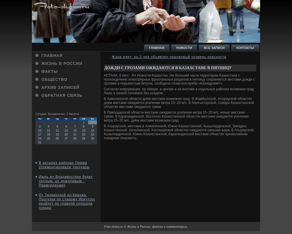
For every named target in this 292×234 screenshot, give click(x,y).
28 (74, 138)
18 (48, 134)
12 (57, 130)
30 (92, 138)
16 (92, 130)
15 (83, 130)
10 (39, 130)
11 (48, 130)
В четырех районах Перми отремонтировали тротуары (64, 165)
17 (39, 134)
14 (74, 130)
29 (83, 138)
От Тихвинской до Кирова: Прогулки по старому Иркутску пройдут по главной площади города (67, 201)
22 (83, 134)
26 (57, 138)
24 (39, 138)
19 (57, 134)
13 (66, 130)
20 (66, 134)
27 (66, 138)
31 (39, 142)
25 (48, 138)
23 (92, 134)
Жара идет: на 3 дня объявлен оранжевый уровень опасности (169, 57)
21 (74, 134)
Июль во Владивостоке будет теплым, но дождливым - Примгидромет (66, 181)
